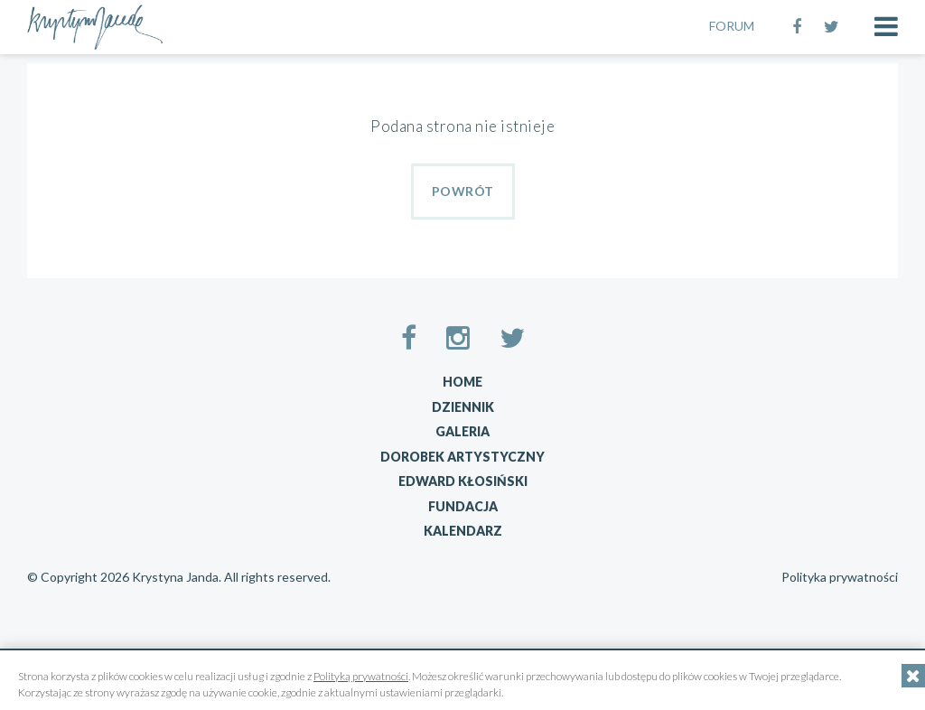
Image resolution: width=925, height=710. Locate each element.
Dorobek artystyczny (462, 456)
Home (462, 381)
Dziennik (463, 407)
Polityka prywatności (839, 577)
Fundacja (463, 506)
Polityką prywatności (360, 676)
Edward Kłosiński (463, 481)
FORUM (731, 25)
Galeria (462, 431)
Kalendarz (463, 530)
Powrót (463, 191)
